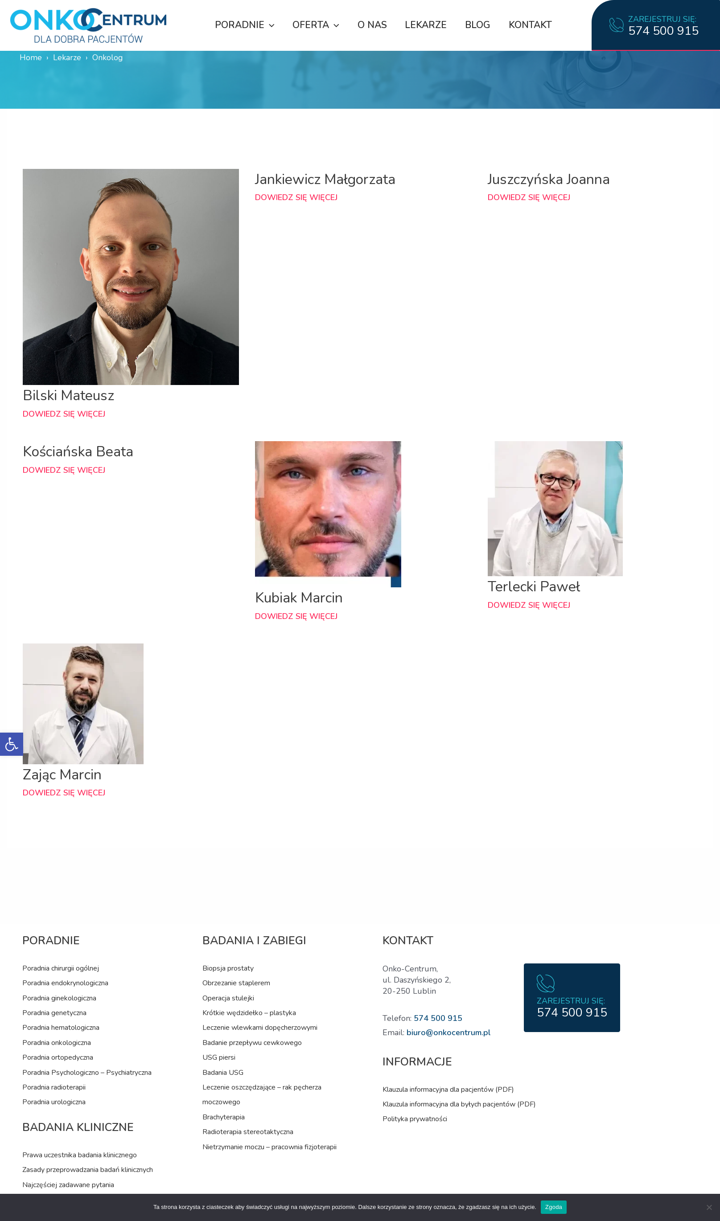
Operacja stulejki (228, 998)
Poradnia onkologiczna (56, 1043)
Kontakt (531, 25)
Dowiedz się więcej (64, 414)
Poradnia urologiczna (54, 1102)
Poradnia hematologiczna (60, 1028)
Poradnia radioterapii (54, 1087)
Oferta (315, 25)
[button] (11, 744)
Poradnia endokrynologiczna (65, 983)
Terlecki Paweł (534, 586)
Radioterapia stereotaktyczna (247, 1132)
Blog (478, 25)
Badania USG (222, 1073)
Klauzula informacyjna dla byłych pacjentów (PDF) (459, 1104)
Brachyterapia (223, 1117)
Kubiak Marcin (300, 597)
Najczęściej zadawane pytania (68, 1185)
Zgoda (553, 1207)
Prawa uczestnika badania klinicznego (79, 1155)
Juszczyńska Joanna (550, 179)
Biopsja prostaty (228, 968)
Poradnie (243, 25)
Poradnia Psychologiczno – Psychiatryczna (87, 1073)
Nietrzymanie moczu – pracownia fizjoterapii (269, 1147)
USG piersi (218, 1057)
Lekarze (426, 25)
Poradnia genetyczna (54, 1013)
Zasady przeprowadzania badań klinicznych (87, 1170)
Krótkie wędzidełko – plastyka (249, 1013)
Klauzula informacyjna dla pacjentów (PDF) (448, 1089)
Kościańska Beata (79, 451)
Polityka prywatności (415, 1119)
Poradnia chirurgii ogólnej (60, 968)
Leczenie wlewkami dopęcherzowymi (259, 1028)
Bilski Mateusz (69, 395)
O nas (371, 25)
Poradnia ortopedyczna (57, 1057)
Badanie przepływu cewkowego (252, 1043)
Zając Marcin (62, 774)
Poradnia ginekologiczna (59, 998)
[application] (268, 25)
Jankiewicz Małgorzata (326, 179)
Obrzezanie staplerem (236, 983)
